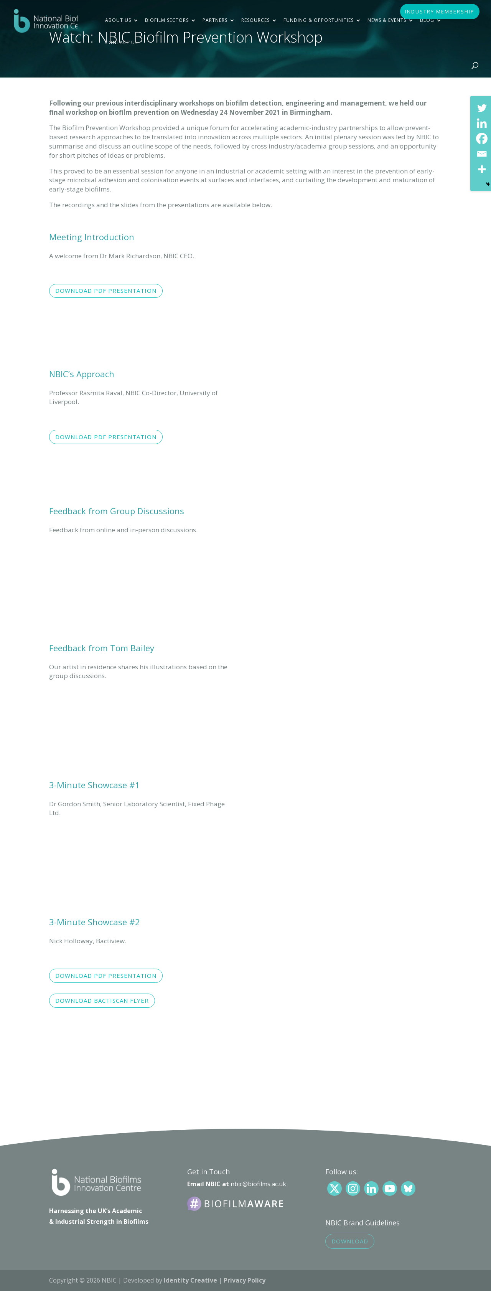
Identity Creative (190, 1280)
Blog (427, 20)
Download (349, 1241)
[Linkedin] (481, 123)
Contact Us (121, 42)
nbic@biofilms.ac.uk (258, 1184)
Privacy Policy (244, 1280)
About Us (118, 20)
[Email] (481, 154)
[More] (481, 169)
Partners (215, 20)
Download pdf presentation (106, 290)
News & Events (386, 20)
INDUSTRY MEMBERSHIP (440, 12)
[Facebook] (481, 138)
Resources (255, 20)
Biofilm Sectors (167, 20)
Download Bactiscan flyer (102, 1000)
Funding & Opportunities (318, 20)
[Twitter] (481, 108)
